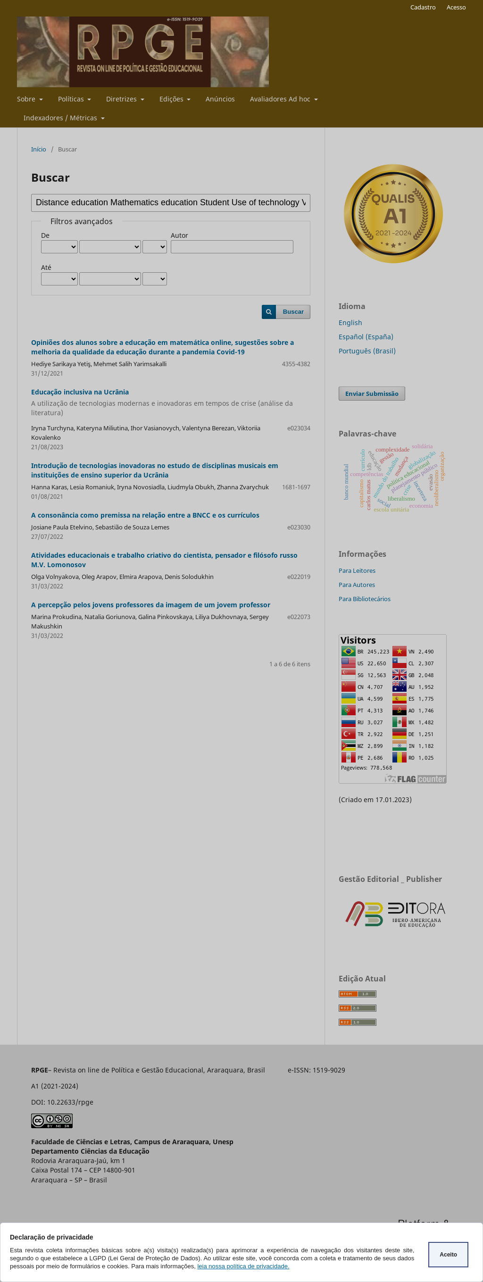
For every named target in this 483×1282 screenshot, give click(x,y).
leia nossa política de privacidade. (243, 1266)
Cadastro (423, 7)
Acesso (456, 7)
